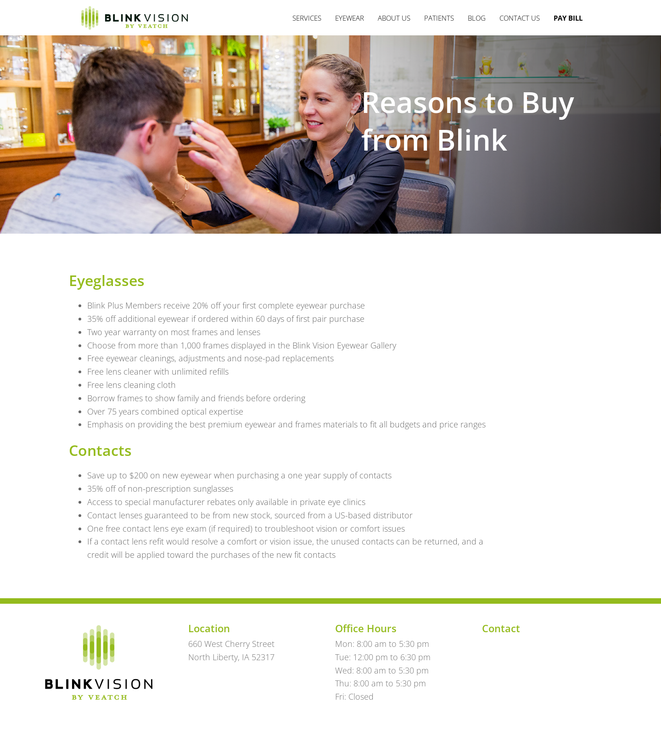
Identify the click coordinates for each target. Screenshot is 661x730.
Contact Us (519, 17)
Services (306, 17)
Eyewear (349, 17)
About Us (394, 17)
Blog (477, 17)
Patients (439, 17)
